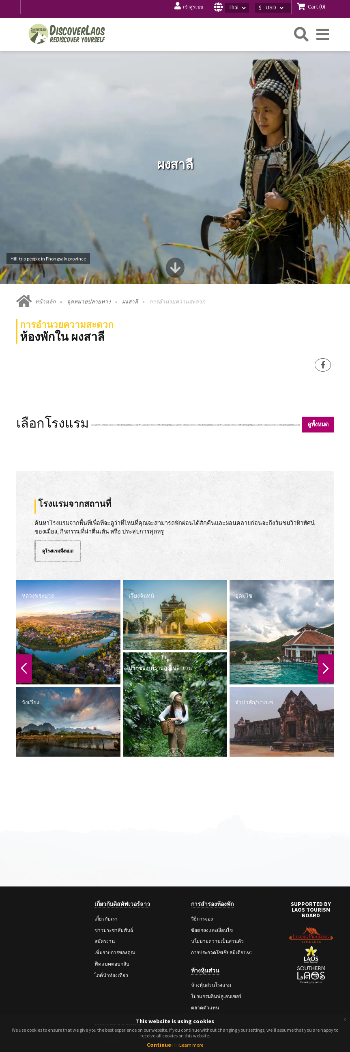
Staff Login (105, 1006)
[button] (233, 7)
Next (325, 612)
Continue (159, 1044)
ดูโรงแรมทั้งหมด (57, 494)
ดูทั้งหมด (318, 367)
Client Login (106, 983)
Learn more (191, 1045)
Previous (25, 612)
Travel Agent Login (113, 995)
